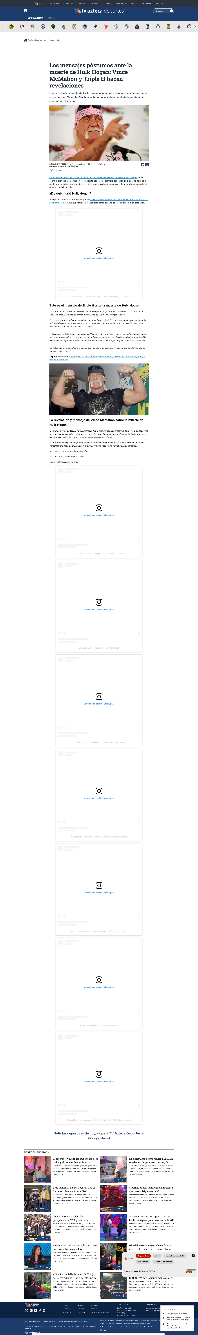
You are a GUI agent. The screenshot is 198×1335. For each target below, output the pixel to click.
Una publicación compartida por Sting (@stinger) (99, 648)
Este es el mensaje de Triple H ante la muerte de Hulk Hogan (178, 1319)
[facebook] (40, 1311)
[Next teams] (195, 26)
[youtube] (35, 1311)
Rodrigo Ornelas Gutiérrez (68, 166)
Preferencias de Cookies (124, 1320)
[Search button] (171, 10)
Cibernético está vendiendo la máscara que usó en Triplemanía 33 (151, 1189)
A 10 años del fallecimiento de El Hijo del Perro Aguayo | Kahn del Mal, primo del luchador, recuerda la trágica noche (75, 1276)
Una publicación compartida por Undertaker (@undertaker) (99, 554)
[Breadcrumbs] (26, 40)
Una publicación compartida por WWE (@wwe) (99, 1025)
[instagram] (31, 1311)
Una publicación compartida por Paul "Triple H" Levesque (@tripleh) (99, 296)
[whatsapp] (44, 1311)
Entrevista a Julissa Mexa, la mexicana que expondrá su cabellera (75, 1247)
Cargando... (59, 171)
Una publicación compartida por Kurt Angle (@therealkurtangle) (99, 742)
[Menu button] (34, 11)
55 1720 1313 (150, 1310)
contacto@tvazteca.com (155, 1308)
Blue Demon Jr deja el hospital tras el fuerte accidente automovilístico (74, 1189)
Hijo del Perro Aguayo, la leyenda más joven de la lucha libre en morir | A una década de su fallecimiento (151, 1247)
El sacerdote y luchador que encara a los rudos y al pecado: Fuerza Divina (75, 1160)
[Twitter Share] (147, 164)
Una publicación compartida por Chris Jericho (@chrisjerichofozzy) (99, 837)
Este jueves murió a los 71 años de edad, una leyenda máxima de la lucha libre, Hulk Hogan (93, 177)
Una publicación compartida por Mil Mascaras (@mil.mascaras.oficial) (99, 931)
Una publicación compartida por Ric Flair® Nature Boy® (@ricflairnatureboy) (99, 1120)
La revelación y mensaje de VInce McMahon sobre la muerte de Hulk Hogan (177, 1326)
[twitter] (26, 1311)
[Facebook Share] (142, 164)
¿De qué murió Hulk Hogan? (177, 1314)
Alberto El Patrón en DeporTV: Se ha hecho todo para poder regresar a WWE (151, 1218)
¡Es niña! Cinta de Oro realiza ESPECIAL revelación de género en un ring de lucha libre (151, 1160)
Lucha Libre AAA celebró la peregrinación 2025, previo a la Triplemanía (70, 1218)
